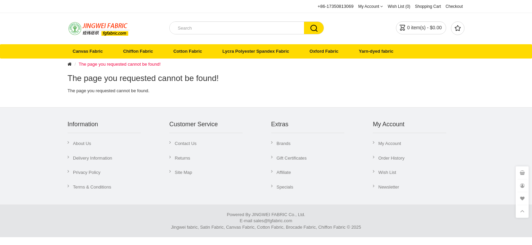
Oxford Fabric (323, 51)
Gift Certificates (292, 158)
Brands (283, 143)
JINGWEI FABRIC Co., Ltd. (278, 214)
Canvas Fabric (88, 51)
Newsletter (388, 187)
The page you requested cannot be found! (119, 64)
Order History (391, 158)
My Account (389, 143)
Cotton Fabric (187, 51)
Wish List (387, 172)
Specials (285, 187)
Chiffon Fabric (138, 51)
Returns (182, 158)
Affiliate (284, 172)
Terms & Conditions (92, 187)
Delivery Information (92, 158)
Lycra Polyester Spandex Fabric (255, 51)
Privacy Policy (86, 172)
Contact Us (185, 143)
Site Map (183, 172)
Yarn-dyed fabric (376, 51)
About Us (82, 143)
